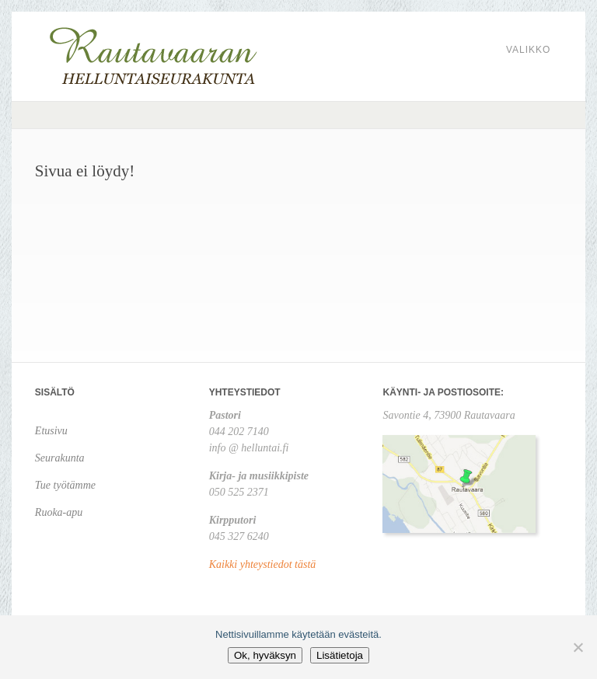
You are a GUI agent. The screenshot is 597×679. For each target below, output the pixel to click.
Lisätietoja (339, 655)
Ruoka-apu (58, 512)
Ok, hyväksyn (265, 655)
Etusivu (51, 431)
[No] (577, 647)
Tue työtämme (65, 485)
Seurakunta (60, 458)
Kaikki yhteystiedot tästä (262, 564)
